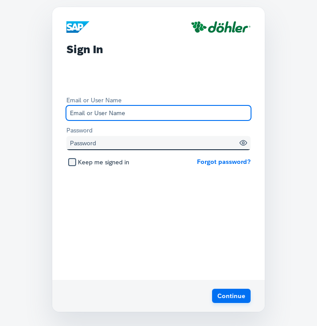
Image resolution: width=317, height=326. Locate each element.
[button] (243, 143)
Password (79, 130)
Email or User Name (94, 100)
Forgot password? (224, 161)
